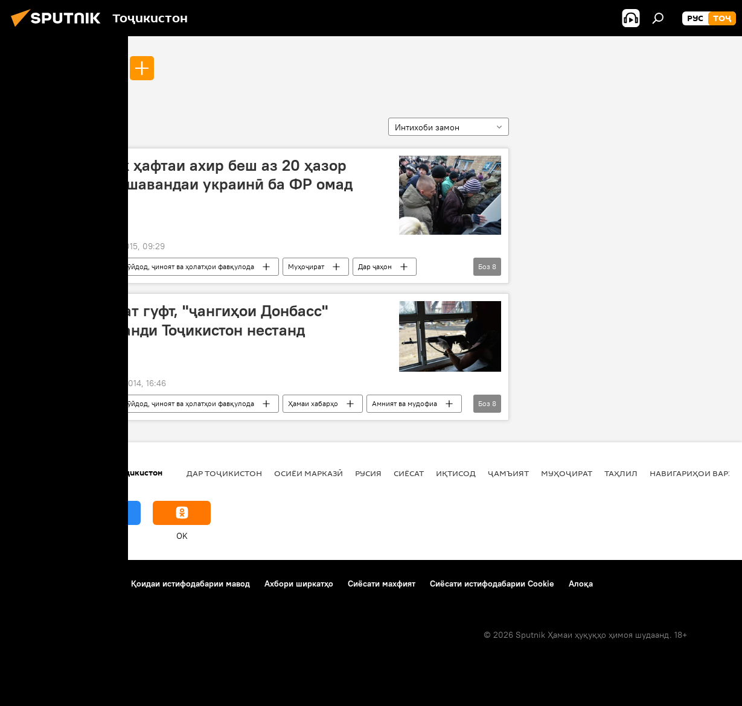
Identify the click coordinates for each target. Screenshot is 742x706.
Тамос (105, 583)
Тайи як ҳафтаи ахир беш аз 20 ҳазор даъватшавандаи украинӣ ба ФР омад (214, 175)
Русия (368, 473)
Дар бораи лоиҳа (46, 583)
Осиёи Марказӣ (308, 473)
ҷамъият (508, 473)
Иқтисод (456, 473)
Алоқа (581, 583)
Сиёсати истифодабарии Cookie (492, 583)
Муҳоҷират (306, 266)
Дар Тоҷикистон (224, 473)
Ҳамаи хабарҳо (313, 403)
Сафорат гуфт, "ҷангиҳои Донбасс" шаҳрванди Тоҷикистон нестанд (202, 320)
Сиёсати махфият (381, 583)
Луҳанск (95, 68)
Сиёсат (409, 473)
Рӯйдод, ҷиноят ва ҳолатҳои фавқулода (188, 266)
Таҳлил (621, 473)
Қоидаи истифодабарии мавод (190, 583)
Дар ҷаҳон (375, 266)
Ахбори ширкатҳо (298, 583)
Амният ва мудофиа (404, 403)
